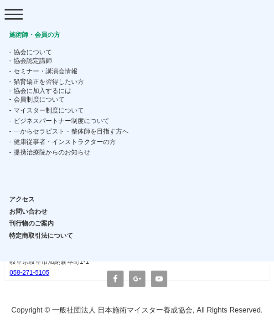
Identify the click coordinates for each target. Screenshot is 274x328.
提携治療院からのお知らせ (52, 152)
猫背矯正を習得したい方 (49, 81)
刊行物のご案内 (31, 223)
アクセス (22, 199)
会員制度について (39, 99)
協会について (33, 52)
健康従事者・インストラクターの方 (65, 141)
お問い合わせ (28, 211)
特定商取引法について (41, 235)
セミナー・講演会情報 (46, 71)
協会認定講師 (33, 60)
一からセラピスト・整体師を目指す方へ (71, 131)
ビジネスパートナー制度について (61, 120)
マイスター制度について (49, 110)
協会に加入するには (42, 90)
